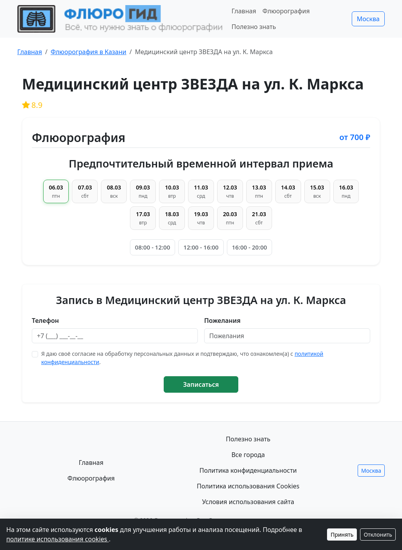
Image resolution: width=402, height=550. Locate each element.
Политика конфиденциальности (248, 470)
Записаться (201, 384)
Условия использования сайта (248, 501)
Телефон (45, 320)
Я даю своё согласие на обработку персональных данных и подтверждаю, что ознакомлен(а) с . (182, 358)
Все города (248, 454)
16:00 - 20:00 (249, 247)
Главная (244, 11)
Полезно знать (254, 26)
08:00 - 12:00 (152, 247)
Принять (342, 534)
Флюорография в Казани (88, 51)
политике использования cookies (57, 539)
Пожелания (222, 320)
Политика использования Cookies (248, 486)
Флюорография (286, 11)
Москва (368, 19)
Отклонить (378, 534)
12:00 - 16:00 (200, 247)
